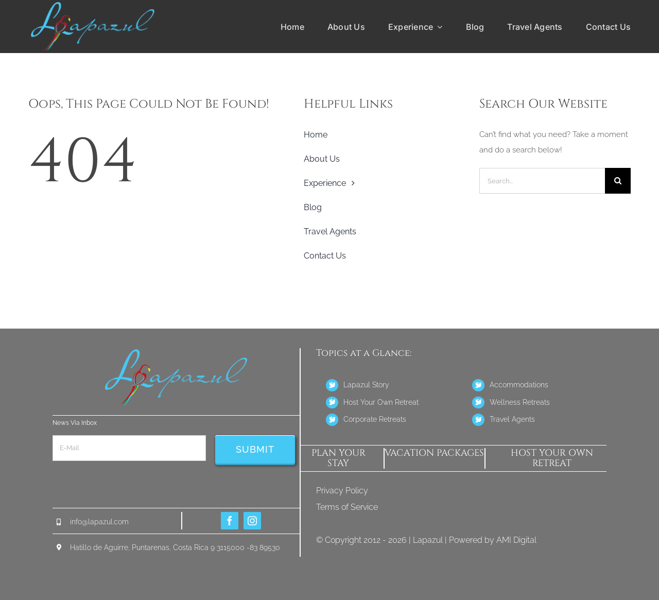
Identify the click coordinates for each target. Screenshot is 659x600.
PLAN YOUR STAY (338, 458)
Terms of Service (347, 507)
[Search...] (542, 181)
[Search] (618, 181)
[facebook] (229, 520)
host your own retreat (552, 458)
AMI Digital (516, 540)
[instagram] (252, 520)
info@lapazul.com (99, 522)
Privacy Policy (342, 490)
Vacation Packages (434, 453)
